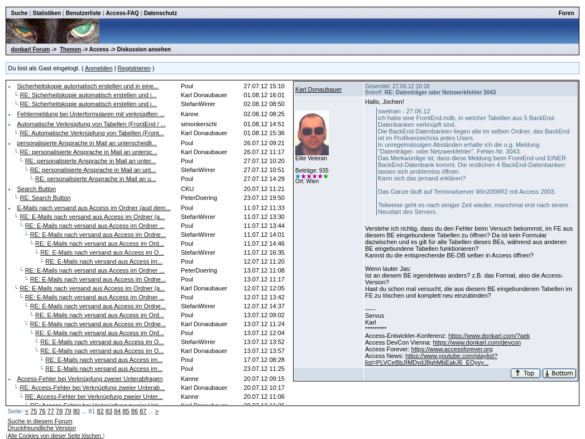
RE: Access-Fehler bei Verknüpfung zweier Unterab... (92, 387)
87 (143, 411)
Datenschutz (160, 13)
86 (134, 411)
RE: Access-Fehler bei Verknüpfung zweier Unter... (94, 396)
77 (50, 411)
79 (67, 411)
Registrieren (134, 68)
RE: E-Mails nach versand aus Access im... (103, 261)
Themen (70, 49)
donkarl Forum (30, 49)
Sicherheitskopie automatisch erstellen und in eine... (88, 86)
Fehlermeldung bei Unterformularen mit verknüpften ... (90, 114)
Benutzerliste (83, 13)
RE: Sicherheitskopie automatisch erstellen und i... (88, 95)
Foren (566, 13)
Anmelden (99, 68)
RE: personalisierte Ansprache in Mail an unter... (90, 161)
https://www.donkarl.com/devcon (477, 342)
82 (100, 411)
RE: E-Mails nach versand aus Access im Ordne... (98, 234)
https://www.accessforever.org (452, 349)
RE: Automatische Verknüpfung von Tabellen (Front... (92, 133)
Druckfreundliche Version (41, 427)
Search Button (36, 188)
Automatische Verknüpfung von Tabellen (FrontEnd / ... (91, 124)
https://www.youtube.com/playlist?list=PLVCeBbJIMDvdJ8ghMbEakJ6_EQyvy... (431, 359)
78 (59, 411)
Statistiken (46, 13)
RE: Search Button (45, 197)
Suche (19, 13)
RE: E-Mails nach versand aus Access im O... (102, 252)
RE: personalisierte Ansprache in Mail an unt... (93, 169)
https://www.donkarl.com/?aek (489, 335)
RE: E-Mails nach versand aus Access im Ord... (99, 243)
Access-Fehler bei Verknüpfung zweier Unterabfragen (89, 378)
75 (33, 411)
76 (42, 411)
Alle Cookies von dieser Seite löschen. (55, 436)
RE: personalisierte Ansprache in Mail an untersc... (88, 152)
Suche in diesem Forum (39, 421)
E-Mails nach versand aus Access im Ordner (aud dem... (93, 207)
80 (76, 411)
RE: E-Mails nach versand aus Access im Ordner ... (95, 225)
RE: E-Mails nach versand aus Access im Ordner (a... (92, 216)
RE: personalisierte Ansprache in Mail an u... (95, 178)
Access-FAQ (122, 13)
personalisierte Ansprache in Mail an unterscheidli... (87, 143)
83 (109, 411)
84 (117, 411)
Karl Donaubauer (318, 89)
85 (126, 411)
